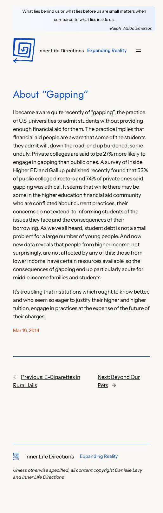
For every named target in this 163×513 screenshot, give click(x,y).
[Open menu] (138, 50)
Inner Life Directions (61, 51)
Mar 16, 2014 (26, 330)
